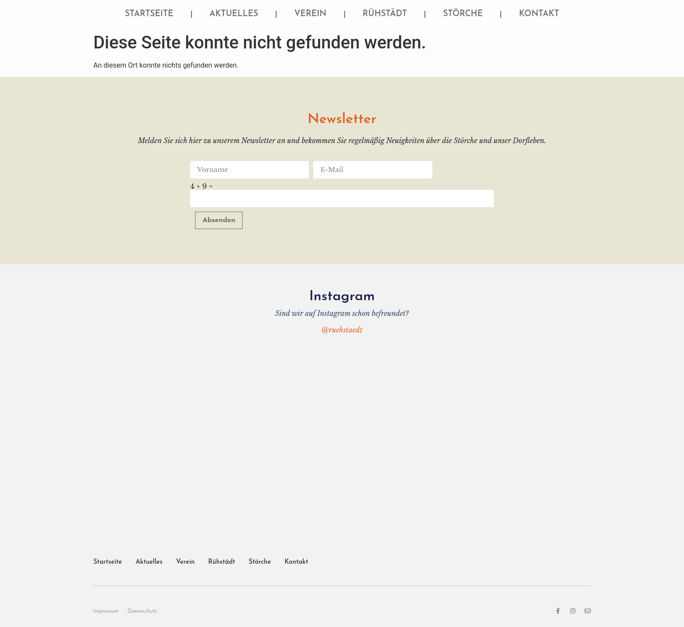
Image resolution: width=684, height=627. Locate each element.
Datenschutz (142, 611)
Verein (310, 14)
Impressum (106, 611)
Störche (463, 14)
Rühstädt (385, 14)
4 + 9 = (201, 186)
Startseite (149, 14)
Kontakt (539, 14)
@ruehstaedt (342, 329)
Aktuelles (233, 14)
